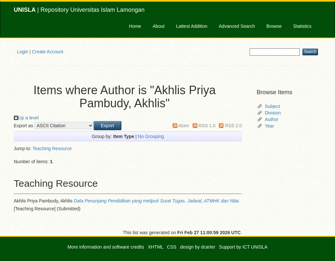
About (158, 26)
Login (22, 51)
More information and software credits (105, 247)
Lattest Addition (191, 26)
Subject (272, 106)
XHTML (155, 247)
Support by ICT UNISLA (243, 247)
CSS (171, 247)
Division (273, 112)
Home (135, 26)
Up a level (28, 117)
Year (269, 126)
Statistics (302, 26)
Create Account (47, 51)
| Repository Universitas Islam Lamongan (79, 10)
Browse (274, 26)
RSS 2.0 (233, 125)
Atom (183, 125)
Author (271, 119)
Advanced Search (237, 26)
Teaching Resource (52, 148)
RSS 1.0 (206, 125)
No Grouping (151, 136)
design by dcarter (197, 247)
